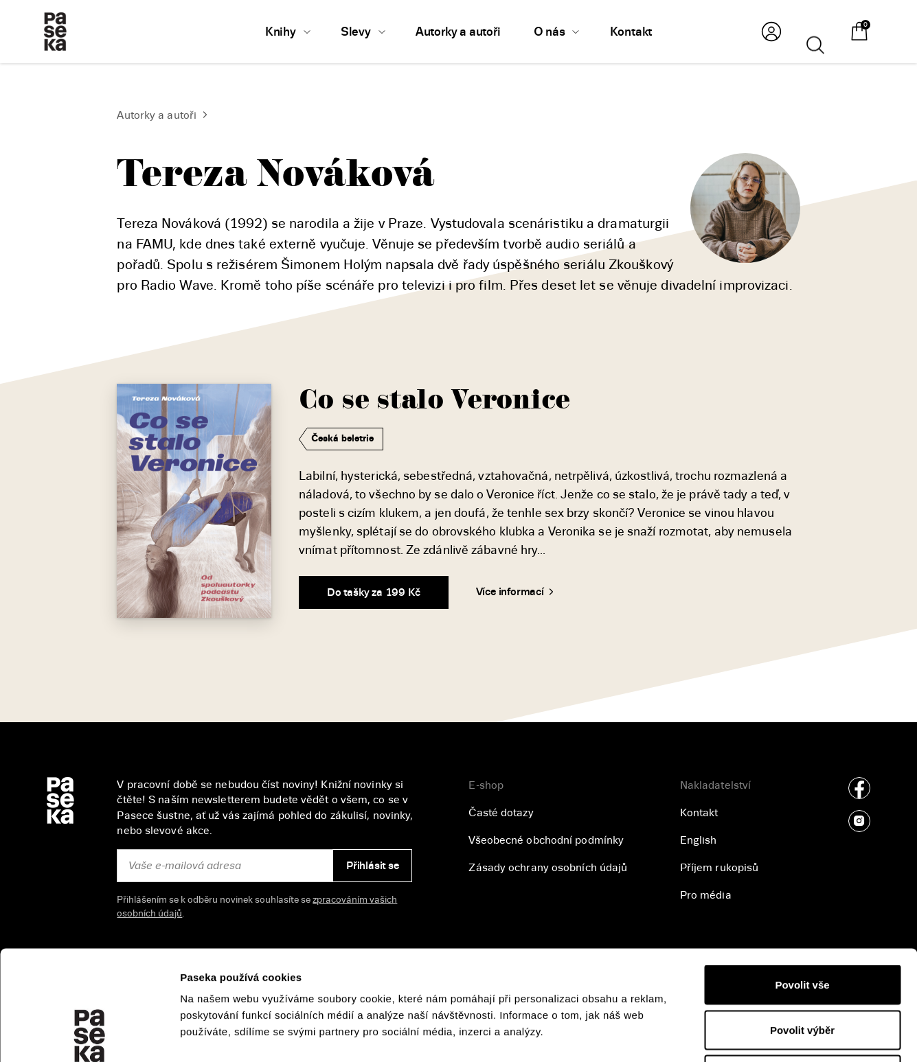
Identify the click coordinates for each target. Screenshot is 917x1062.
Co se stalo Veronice (434, 400)
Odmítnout (802, 972)
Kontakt (699, 813)
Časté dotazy (500, 813)
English (698, 840)
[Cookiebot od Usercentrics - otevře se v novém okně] (89, 1035)
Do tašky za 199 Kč (373, 592)
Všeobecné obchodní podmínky (546, 840)
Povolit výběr (802, 927)
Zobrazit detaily (728, 1035)
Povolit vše (802, 882)
